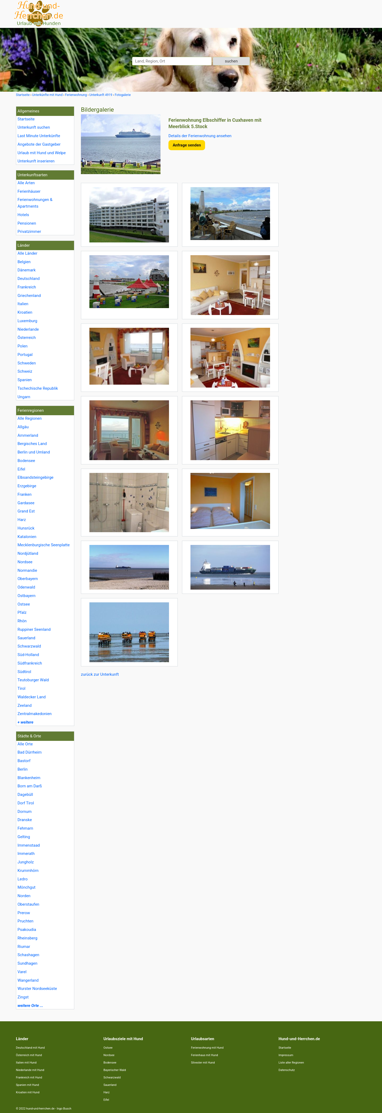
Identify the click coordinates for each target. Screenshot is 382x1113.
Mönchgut (27, 887)
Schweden (27, 363)
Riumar (24, 946)
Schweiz (25, 371)
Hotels (23, 214)
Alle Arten (26, 182)
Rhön (22, 621)
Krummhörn (28, 870)
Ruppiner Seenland (34, 629)
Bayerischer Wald (114, 1070)
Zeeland (25, 705)
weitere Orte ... (30, 1005)
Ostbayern (27, 595)
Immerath (26, 853)
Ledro (23, 879)
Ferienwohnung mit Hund (207, 1047)
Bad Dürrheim (30, 752)
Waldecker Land (32, 697)
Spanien (25, 379)
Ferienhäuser (29, 191)
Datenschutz (287, 1070)
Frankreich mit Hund (29, 1077)
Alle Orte (25, 744)
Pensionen (27, 223)
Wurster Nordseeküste (37, 988)
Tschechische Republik (38, 388)
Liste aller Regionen (291, 1062)
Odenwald (26, 587)
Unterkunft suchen (34, 127)
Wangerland (28, 980)
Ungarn (24, 396)
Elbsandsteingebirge (36, 477)
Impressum (286, 1055)
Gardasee (26, 503)
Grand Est (26, 511)
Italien (23, 303)
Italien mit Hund (26, 1062)
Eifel (21, 469)
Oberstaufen (28, 904)
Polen (23, 346)
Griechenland (29, 295)
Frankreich (27, 287)
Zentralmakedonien (34, 713)
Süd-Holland (28, 654)
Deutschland (29, 278)
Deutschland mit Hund (30, 1047)
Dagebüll (25, 794)
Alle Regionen (30, 418)
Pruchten (25, 921)
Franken (25, 494)
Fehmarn (25, 828)
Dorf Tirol (26, 803)
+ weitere (25, 722)
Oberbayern (28, 578)
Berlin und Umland (34, 452)
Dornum (25, 811)
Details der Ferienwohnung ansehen (200, 135)
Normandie (27, 570)
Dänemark (27, 270)
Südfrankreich (30, 663)
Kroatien (25, 312)
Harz (22, 519)
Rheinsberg (27, 938)
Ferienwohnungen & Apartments (35, 203)
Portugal (25, 354)
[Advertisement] (326, 186)
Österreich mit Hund (29, 1055)
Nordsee (25, 562)
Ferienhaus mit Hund (204, 1055)
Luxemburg (27, 320)
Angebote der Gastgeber (39, 144)
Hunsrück (26, 528)
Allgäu (23, 427)
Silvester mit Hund (203, 1062)
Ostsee (24, 604)
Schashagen (28, 954)
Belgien (24, 261)
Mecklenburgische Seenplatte (44, 545)
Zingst (23, 997)
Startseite (26, 119)
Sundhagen (27, 963)
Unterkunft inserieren (36, 161)
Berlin (23, 769)
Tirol (21, 688)
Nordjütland (28, 553)
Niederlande (28, 329)
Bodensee (26, 460)
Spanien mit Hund (27, 1085)
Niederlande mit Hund (30, 1070)
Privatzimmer (29, 231)
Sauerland (26, 638)
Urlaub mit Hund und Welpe (42, 152)
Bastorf (24, 760)
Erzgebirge (27, 486)
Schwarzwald (29, 646)
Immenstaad (29, 845)
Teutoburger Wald (33, 680)
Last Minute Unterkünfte (39, 135)
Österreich (27, 337)
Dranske (25, 819)
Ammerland (28, 435)
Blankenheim (29, 777)
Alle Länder (27, 253)
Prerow (24, 912)
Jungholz (26, 862)
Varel (22, 971)
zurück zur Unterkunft (100, 674)
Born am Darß (30, 786)
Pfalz (22, 612)
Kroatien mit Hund (28, 1092)
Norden (24, 895)
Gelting (24, 836)
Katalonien (27, 536)
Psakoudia (27, 929)
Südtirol (24, 671)
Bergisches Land (32, 443)
